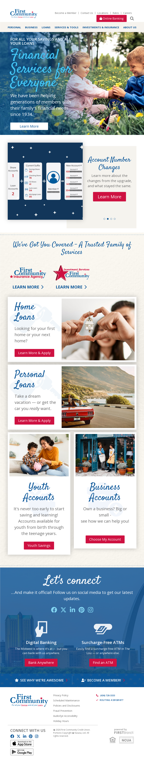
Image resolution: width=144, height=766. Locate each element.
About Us (129, 27)
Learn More (29, 126)
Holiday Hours (61, 721)
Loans (46, 27)
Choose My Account (105, 539)
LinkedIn (72, 610)
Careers (127, 13)
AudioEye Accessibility (65, 715)
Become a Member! (104, 680)
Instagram (90, 610)
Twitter (63, 610)
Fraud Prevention (62, 710)
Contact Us (87, 13)
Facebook (54, 610)
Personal (14, 27)
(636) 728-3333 (107, 695)
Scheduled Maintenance (66, 700)
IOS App (22, 743)
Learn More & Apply (34, 353)
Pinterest (81, 610)
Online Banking (112, 18)
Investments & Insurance (101, 27)
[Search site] (132, 18)
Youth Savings (38, 545)
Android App (22, 752)
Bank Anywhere (41, 662)
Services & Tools (66, 27)
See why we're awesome (42, 680)
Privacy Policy (60, 695)
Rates (116, 13)
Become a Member (65, 13)
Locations (102, 13)
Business (31, 27)
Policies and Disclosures (66, 705)
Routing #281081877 (111, 700)
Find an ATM (103, 662)
